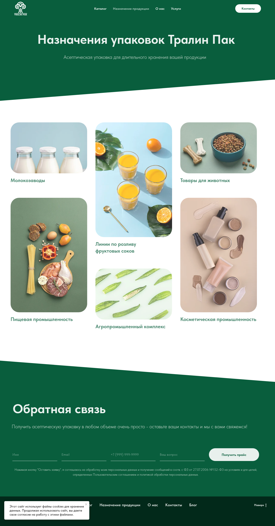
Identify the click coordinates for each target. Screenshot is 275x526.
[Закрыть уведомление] (86, 504)
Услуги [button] (176, 9)
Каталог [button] (100, 9)
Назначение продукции (131, 9)
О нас (160, 9)
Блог (193, 505)
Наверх (260, 505)
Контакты (248, 8)
